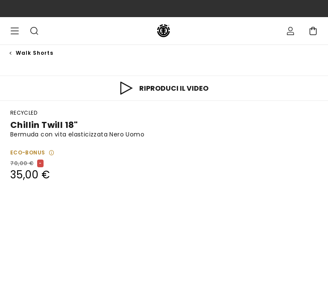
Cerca (34, 31)
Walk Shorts (34, 52)
